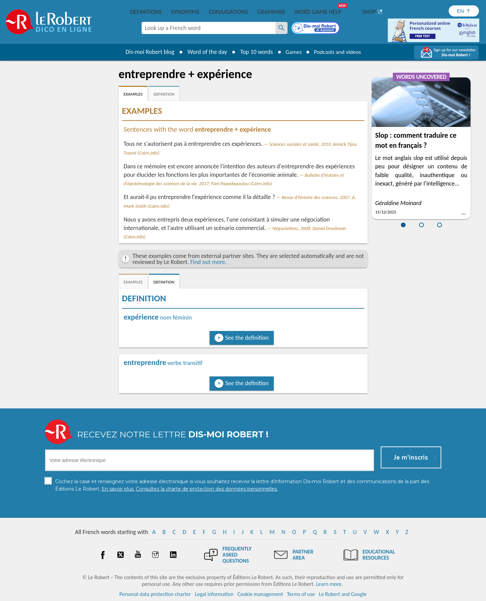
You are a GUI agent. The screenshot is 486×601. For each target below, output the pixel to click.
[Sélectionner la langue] (464, 10)
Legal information (214, 594)
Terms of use (301, 594)
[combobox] (208, 28)
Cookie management (260, 594)
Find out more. (208, 262)
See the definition (247, 337)
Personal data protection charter (155, 594)
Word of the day (205, 52)
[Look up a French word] (281, 28)
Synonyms (185, 11)
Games (292, 52)
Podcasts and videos (338, 52)
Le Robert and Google (343, 594)
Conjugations (228, 11)
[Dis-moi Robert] (316, 29)
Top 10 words (254, 52)
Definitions (146, 11)
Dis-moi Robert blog (147, 52)
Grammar (271, 11)
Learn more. (329, 584)
